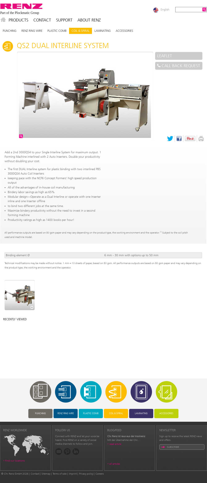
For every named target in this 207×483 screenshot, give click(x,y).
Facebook (179, 138)
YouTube (58, 451)
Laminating (102, 31)
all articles (114, 463)
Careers (100, 473)
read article (115, 444)
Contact (42, 20)
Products (18, 20)
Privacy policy (86, 473)
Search (204, 9)
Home (3, 20)
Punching (9, 31)
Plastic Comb (57, 31)
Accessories (124, 31)
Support (64, 20)
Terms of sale (60, 473)
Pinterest (190, 138)
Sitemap (46, 473)
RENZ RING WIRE (31, 31)
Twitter (170, 138)
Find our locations (15, 460)
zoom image (21, 136)
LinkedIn (75, 451)
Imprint (73, 473)
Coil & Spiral (80, 31)
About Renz (89, 20)
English (165, 9)
